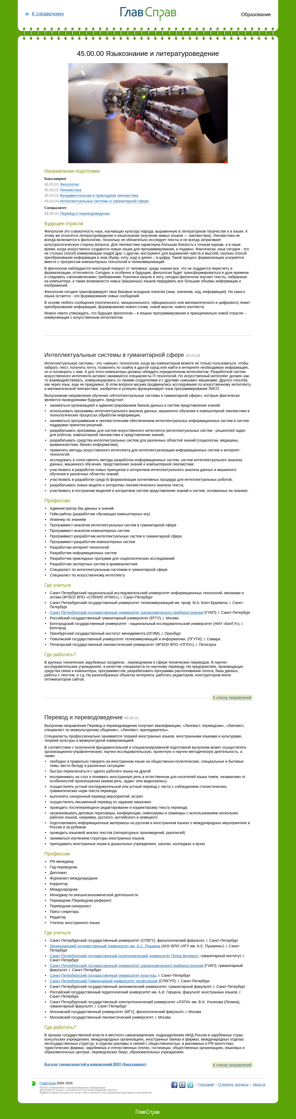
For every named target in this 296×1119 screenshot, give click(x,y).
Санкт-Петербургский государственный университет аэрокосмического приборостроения (127, 612)
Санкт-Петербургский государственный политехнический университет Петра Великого (124, 956)
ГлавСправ (48, 1083)
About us (259, 1084)
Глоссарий (206, 1084)
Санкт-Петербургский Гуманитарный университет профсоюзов (104, 981)
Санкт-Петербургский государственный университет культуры (103, 975)
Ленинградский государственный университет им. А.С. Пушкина (105, 946)
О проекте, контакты (233, 1084)
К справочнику (48, 13)
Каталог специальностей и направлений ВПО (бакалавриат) (95, 1064)
